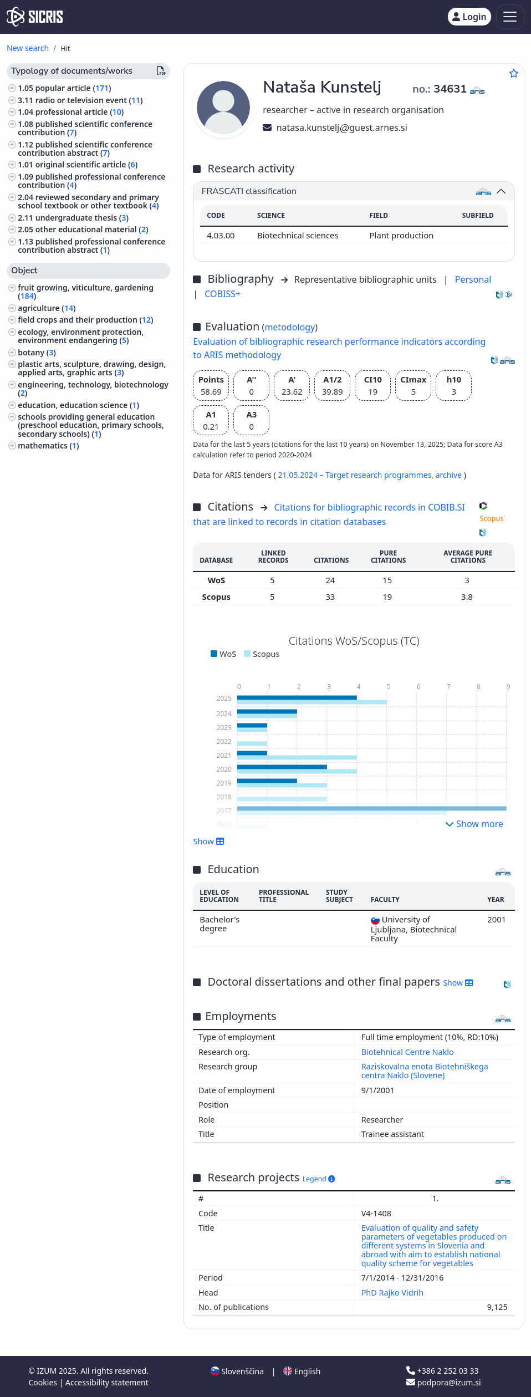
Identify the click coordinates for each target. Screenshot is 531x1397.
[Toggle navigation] (510, 16)
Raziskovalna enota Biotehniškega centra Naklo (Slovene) (424, 1070)
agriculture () (46, 308)
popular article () (73, 88)
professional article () (79, 111)
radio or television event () (89, 100)
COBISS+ (223, 294)
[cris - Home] (35, 17)
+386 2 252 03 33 (442, 1370)
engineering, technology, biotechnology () (93, 388)
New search (28, 48)
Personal (473, 279)
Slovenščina (237, 1371)
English (301, 1371)
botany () (37, 352)
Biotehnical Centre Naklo (407, 1052)
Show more (474, 824)
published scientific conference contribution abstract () (85, 148)
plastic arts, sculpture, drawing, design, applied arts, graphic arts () (92, 368)
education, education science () (78, 405)
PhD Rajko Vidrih (393, 1292)
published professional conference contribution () (91, 180)
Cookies (44, 1382)
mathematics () (48, 445)
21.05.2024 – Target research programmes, (356, 475)
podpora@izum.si (443, 1382)
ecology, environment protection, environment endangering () (81, 336)
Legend (319, 1179)
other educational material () (92, 229)
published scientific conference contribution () (85, 128)
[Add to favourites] (513, 73)
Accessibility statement (107, 1382)
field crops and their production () (85, 319)
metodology (289, 327)
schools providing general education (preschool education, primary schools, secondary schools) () (91, 425)
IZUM (47, 1370)
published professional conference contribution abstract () (91, 245)
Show (208, 841)
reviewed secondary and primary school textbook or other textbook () (88, 201)
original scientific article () (86, 164)
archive (450, 475)
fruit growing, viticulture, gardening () (86, 291)
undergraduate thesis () (82, 217)
